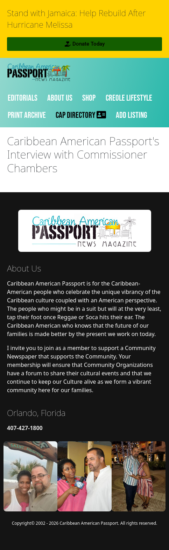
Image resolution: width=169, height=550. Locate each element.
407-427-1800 (25, 428)
